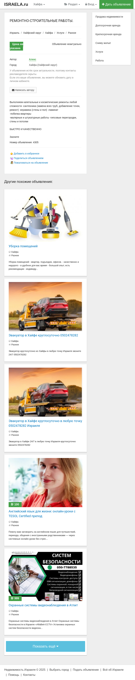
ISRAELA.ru (16, 4)
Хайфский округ (32, 32)
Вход (91, 4)
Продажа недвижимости (109, 16)
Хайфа (39, 4)
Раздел (72, 4)
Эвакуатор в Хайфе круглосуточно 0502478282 (43, 335)
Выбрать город (59, 669)
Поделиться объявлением (28, 158)
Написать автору (23, 90)
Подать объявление (86, 669)
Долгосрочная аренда (107, 25)
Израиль (14, 32)
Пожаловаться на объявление (31, 162)
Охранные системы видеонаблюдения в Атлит (43, 605)
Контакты (29, 674)
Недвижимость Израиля (20, 669)
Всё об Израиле (113, 669)
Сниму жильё (103, 43)
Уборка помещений (23, 246)
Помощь (13, 674)
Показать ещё (45, 646)
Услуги (60, 32)
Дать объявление (116, 4)
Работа (99, 60)
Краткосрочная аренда (108, 34)
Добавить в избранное (26, 153)
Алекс (32, 59)
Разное (72, 32)
